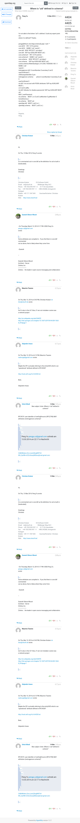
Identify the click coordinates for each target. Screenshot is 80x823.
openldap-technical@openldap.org (71, 31)
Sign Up (72, 3)
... (19, 159)
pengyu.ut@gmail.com (25, 228)
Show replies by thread (54, 132)
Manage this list (54, 3)
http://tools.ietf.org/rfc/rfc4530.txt (29, 374)
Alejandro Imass (27, 344)
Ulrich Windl (26, 404)
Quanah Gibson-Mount (29, 215)
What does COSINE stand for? (24, 11)
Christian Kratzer (27, 136)
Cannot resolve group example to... (67, 11)
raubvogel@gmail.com (25, 357)
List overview (7, 9)
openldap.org (10, 3)
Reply (19, 127)
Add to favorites (71, 43)
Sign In (65, 3)
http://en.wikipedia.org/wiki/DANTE (29, 318)
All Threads (6, 14)
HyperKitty (39, 820)
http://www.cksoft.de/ (30, 198)
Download (7, 22)
